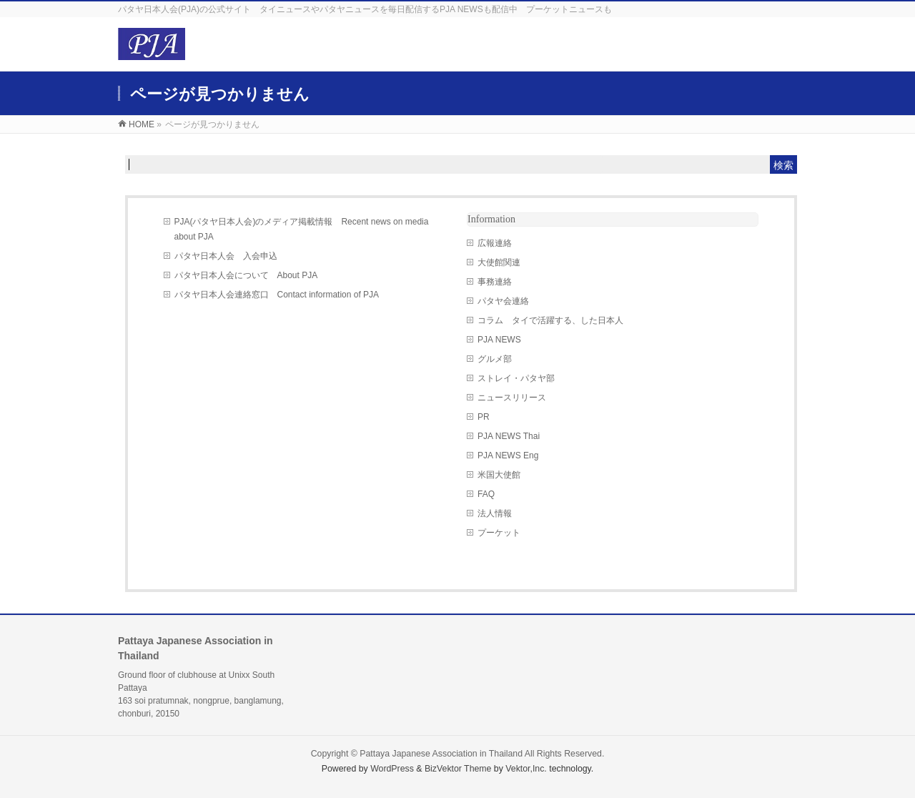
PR (484, 417)
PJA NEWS (499, 340)
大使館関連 (499, 262)
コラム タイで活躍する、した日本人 (550, 320)
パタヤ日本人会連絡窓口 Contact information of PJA (277, 295)
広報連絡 (495, 243)
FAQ (486, 494)
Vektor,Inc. (526, 769)
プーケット (499, 533)
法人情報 (495, 513)
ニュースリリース (512, 398)
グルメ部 (495, 359)
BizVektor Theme (458, 769)
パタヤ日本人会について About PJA (246, 275)
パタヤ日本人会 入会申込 (225, 256)
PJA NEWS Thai (509, 436)
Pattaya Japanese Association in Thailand (441, 754)
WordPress (392, 769)
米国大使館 (499, 475)
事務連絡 (495, 282)
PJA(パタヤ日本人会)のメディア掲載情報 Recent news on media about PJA (301, 229)
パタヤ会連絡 (503, 301)
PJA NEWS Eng (508, 455)
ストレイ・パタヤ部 (516, 378)
